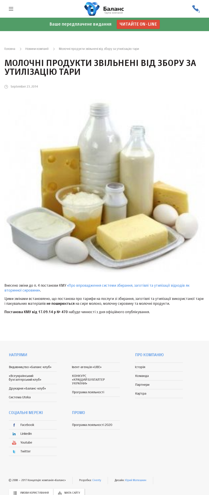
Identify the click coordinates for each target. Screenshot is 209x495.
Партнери (142, 384)
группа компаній (104, 9)
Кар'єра (140, 393)
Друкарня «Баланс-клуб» (27, 388)
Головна (9, 49)
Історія (140, 367)
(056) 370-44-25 (196, 9)
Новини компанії (37, 49)
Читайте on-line (138, 24)
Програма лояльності (88, 392)
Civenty (96, 480)
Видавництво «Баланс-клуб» (30, 367)
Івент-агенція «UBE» (87, 367)
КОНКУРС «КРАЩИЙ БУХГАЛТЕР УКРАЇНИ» (88, 379)
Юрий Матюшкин (135, 480)
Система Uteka (20, 397)
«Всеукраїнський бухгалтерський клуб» (25, 377)
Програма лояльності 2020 (92, 425)
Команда (142, 376)
